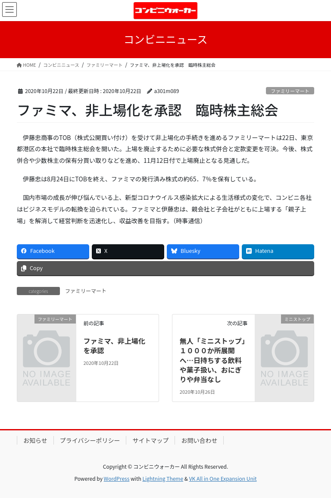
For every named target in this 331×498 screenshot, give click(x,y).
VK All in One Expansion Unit (223, 478)
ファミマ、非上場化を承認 (114, 345)
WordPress (117, 478)
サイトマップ (150, 440)
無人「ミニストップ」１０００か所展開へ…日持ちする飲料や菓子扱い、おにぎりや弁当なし (212, 360)
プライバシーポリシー (90, 440)
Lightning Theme (162, 478)
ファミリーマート (290, 90)
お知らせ (35, 440)
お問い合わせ (199, 440)
